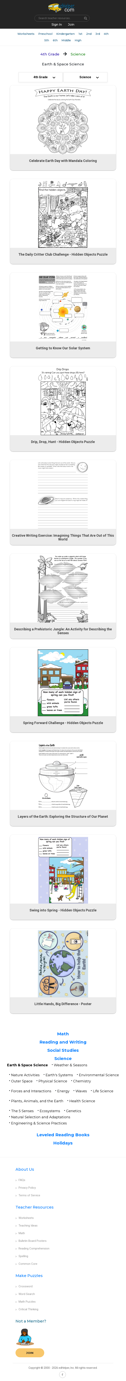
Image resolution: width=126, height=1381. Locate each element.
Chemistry (82, 1081)
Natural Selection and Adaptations (40, 1117)
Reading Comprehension (32, 1248)
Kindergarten (65, 34)
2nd (89, 34)
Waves (81, 1091)
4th (106, 34)
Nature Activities (25, 1075)
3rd (97, 34)
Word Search (25, 1294)
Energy (63, 1091)
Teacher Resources (35, 1207)
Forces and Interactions (31, 1091)
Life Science (103, 1091)
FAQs (20, 1180)
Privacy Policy (26, 1187)
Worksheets (25, 34)
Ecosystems (50, 1111)
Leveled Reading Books (63, 1134)
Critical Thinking (27, 1309)
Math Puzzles (26, 1301)
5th (46, 40)
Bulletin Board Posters (31, 1241)
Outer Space (22, 1081)
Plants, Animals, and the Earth (37, 1101)
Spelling (22, 1256)
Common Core (26, 1264)
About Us (25, 1169)
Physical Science (52, 1081)
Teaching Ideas (27, 1225)
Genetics (73, 1111)
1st (80, 34)
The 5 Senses (22, 1111)
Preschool (45, 34)
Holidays (63, 1143)
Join (30, 1353)
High (78, 40)
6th (55, 40)
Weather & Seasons (70, 1065)
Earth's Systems (59, 1075)
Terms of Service (28, 1195)
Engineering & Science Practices (39, 1123)
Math (63, 1033)
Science (63, 1058)
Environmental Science (99, 1075)
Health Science (82, 1101)
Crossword (24, 1286)
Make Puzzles (29, 1275)
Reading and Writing (63, 1042)
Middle (66, 40)
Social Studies (63, 1050)
